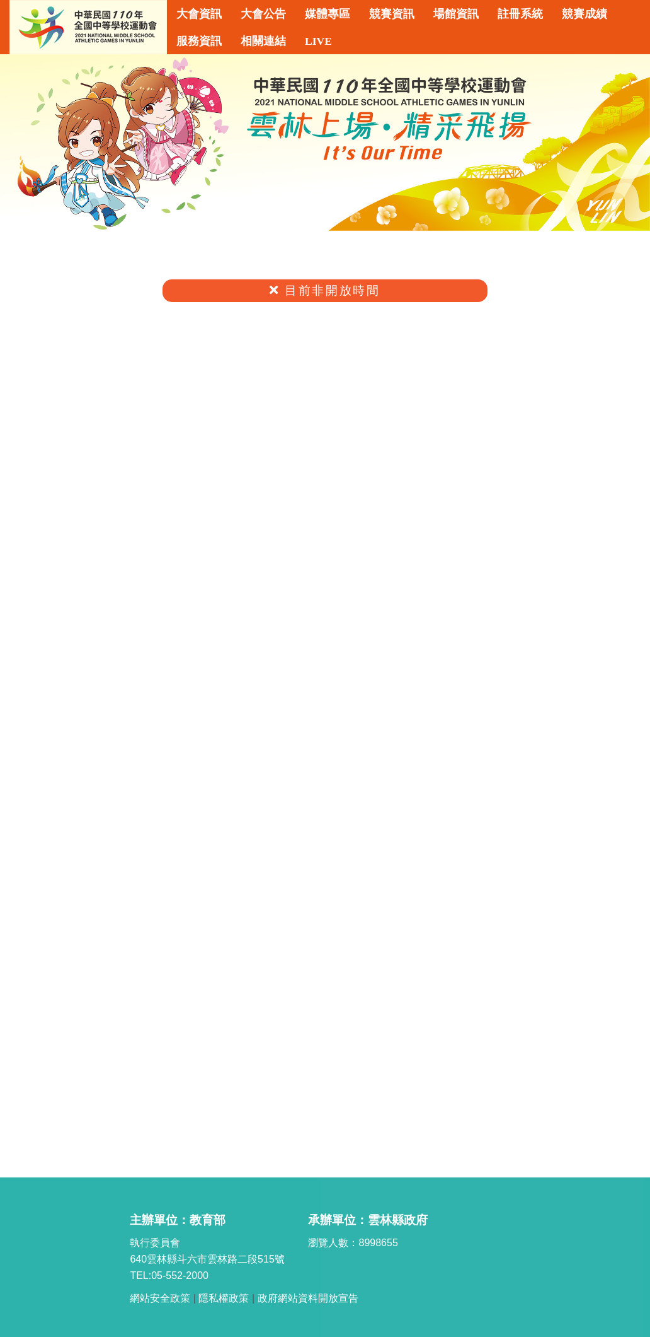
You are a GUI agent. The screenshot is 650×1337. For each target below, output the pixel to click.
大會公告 (263, 14)
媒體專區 (327, 14)
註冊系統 (520, 14)
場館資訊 (456, 14)
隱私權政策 (223, 1298)
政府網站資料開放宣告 (308, 1298)
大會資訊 (199, 14)
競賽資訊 (391, 14)
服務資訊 (199, 41)
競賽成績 (584, 14)
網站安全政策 (160, 1298)
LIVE (318, 41)
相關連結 (263, 41)
